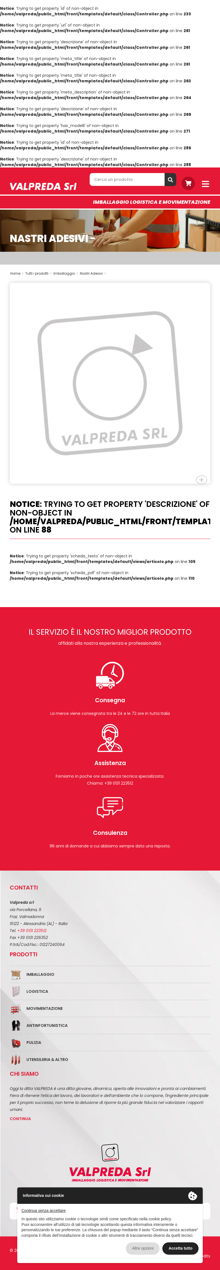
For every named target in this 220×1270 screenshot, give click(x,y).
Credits (203, 1256)
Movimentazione (44, 1008)
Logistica (37, 991)
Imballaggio (40, 974)
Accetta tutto (180, 1248)
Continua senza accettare (43, 1210)
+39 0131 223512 (32, 930)
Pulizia (33, 1042)
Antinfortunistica (47, 1025)
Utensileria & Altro (47, 1059)
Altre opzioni (142, 1248)
